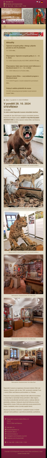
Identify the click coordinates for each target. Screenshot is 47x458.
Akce (7, 100)
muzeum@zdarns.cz (13, 429)
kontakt (24, 453)
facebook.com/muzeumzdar (14, 4)
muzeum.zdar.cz (12, 432)
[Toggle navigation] (5, 26)
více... (14, 50)
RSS (28, 453)
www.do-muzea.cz (12, 434)
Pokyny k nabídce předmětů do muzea (18, 88)
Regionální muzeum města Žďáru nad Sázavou (26, 451)
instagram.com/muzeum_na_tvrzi (17, 436)
